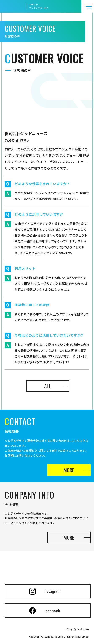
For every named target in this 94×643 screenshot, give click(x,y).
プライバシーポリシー (77, 629)
